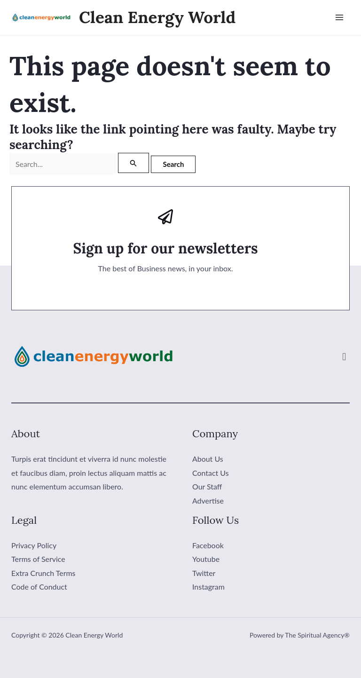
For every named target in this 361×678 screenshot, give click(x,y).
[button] (344, 356)
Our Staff (207, 486)
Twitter (204, 572)
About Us (207, 458)
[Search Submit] (133, 163)
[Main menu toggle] (339, 17)
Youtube (206, 558)
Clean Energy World (157, 17)
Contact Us (210, 472)
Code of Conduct (39, 587)
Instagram (208, 587)
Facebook (208, 545)
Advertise (208, 500)
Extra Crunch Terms (43, 572)
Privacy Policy (34, 545)
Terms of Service (38, 558)
